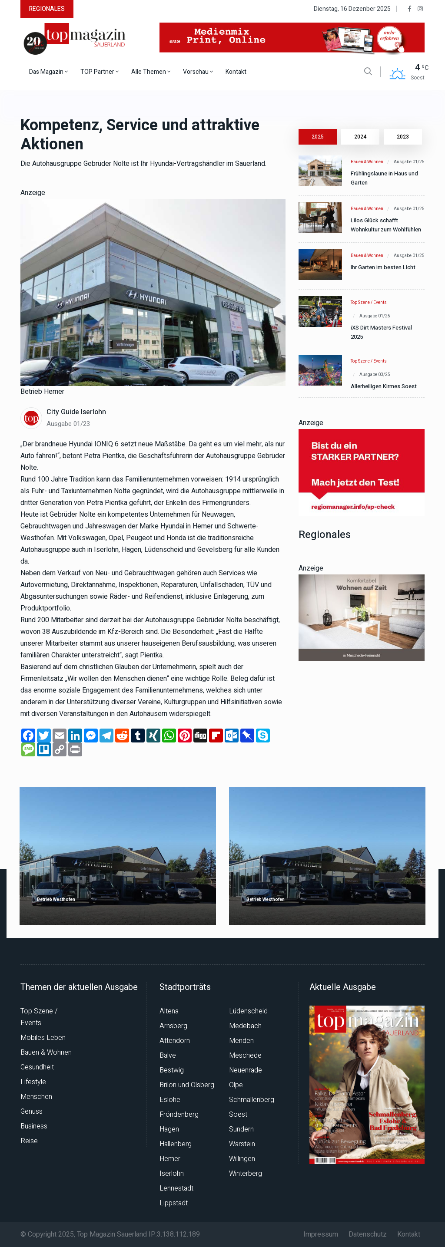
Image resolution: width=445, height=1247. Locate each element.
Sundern (241, 1129)
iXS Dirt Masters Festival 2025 (381, 332)
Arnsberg (173, 1026)
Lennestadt (176, 1188)
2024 (360, 137)
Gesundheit (37, 1067)
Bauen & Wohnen (367, 162)
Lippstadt (173, 1203)
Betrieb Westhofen (56, 900)
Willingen (242, 1159)
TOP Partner (99, 71)
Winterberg (245, 1173)
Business (33, 1126)
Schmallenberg (251, 1100)
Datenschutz (368, 1234)
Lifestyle (33, 1082)
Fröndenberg (179, 1114)
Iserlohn (171, 1173)
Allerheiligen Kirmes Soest (384, 386)
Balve (167, 1055)
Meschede (245, 1055)
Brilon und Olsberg (186, 1085)
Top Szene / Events (369, 303)
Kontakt (236, 71)
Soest (238, 1114)
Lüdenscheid (248, 1011)
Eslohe (169, 1100)
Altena (169, 1011)
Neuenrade (245, 1070)
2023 (403, 137)
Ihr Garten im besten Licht (383, 267)
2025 (318, 137)
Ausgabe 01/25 (409, 162)
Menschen (36, 1097)
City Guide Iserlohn (76, 412)
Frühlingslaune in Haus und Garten (384, 178)
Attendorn (174, 1041)
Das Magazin (48, 71)
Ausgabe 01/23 (68, 424)
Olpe (236, 1085)
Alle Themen (150, 71)
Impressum (320, 1234)
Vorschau (198, 71)
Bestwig (171, 1070)
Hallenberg (175, 1144)
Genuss (31, 1111)
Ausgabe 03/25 (374, 375)
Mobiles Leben (43, 1038)
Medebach (245, 1026)
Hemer (169, 1159)
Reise (29, 1141)
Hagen (169, 1129)
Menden (241, 1041)
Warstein (242, 1144)
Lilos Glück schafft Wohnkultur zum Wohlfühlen (386, 225)
